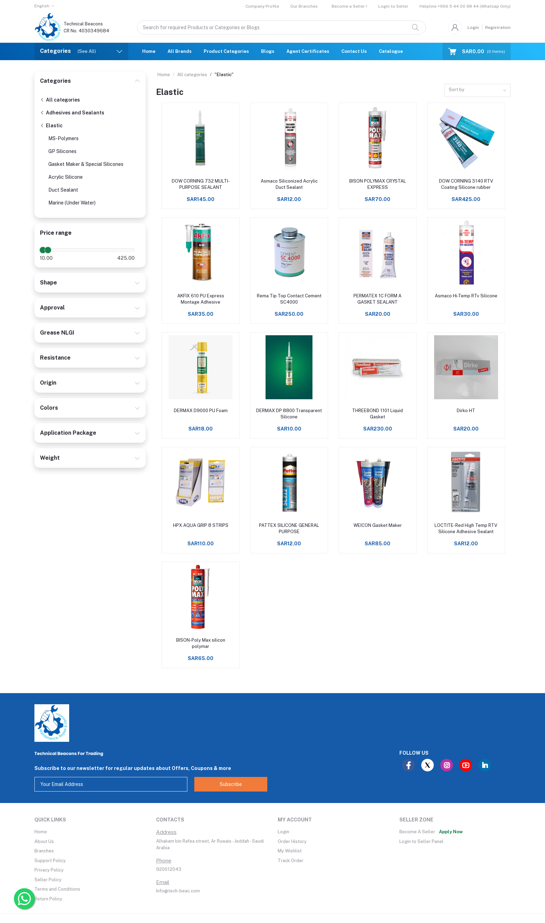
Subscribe (231, 784)
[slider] (42, 250)
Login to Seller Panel (421, 841)
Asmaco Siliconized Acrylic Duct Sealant (289, 184)
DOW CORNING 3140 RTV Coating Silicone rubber (466, 184)
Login (473, 27)
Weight (50, 458)
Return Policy (48, 898)
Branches (44, 850)
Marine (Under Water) (72, 203)
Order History (292, 841)
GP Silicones (62, 151)
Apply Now (451, 831)
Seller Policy (48, 879)
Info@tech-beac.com (178, 890)
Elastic (51, 125)
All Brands (180, 51)
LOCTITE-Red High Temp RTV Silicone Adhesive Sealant (465, 528)
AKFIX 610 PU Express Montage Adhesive (200, 299)
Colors (49, 407)
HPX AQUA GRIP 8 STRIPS (200, 525)
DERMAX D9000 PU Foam (201, 410)
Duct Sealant (63, 190)
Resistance (55, 357)
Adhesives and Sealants (72, 112)
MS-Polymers (63, 138)
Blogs (267, 51)
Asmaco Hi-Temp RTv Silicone (466, 295)
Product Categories (226, 51)
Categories (55, 81)
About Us (44, 841)
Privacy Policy (49, 870)
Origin (48, 382)
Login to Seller (393, 6)
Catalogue (391, 51)
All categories (60, 100)
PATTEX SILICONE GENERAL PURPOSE (289, 528)
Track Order (290, 860)
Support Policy (50, 860)
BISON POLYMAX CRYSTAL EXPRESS (377, 184)
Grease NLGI (57, 332)
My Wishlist (290, 850)
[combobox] (478, 90)
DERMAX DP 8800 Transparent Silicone (289, 413)
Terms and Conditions (57, 889)
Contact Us (354, 51)
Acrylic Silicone (65, 177)
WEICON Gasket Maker (377, 525)
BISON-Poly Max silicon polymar (200, 643)
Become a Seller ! (349, 6)
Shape (48, 282)
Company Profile (262, 6)
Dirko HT (466, 410)
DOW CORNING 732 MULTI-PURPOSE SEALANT (201, 184)
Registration (498, 27)
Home (148, 51)
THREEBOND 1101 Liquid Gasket (377, 413)
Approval (52, 307)
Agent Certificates (307, 51)
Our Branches (304, 6)
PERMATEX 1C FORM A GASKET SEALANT (377, 299)
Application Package (68, 433)
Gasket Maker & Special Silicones (85, 164)
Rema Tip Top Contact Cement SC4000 (289, 299)
